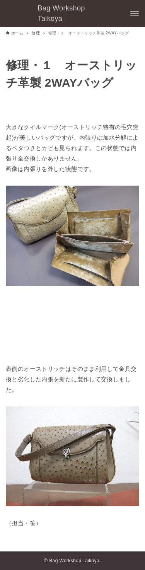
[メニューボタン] (134, 13)
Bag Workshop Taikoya (61, 13)
